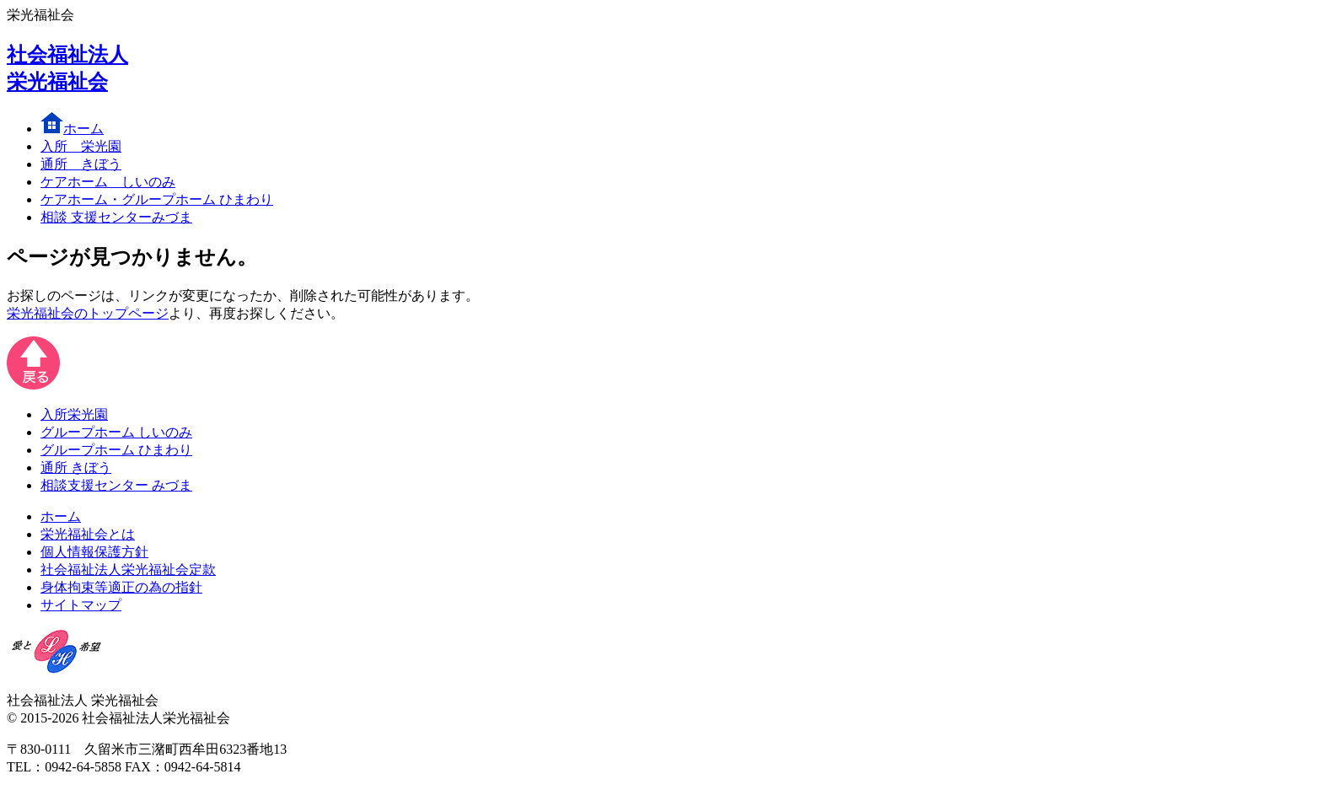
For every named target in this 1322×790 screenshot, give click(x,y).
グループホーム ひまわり (116, 450)
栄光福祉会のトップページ (88, 313)
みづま (116, 217)
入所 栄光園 (80, 146)
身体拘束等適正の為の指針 (121, 587)
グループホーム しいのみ (116, 432)
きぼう (80, 164)
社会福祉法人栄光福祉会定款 (128, 569)
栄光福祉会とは (87, 534)
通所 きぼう (75, 467)
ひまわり (156, 199)
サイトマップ (80, 605)
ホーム (72, 128)
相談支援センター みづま (116, 485)
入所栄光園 (74, 414)
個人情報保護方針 (94, 552)
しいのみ (107, 182)
